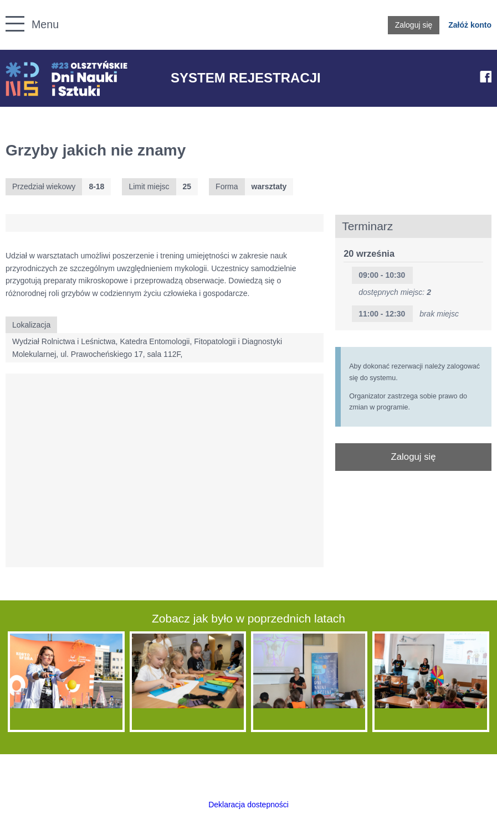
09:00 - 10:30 (381, 275)
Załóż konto (469, 24)
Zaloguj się (414, 24)
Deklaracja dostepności (248, 804)
